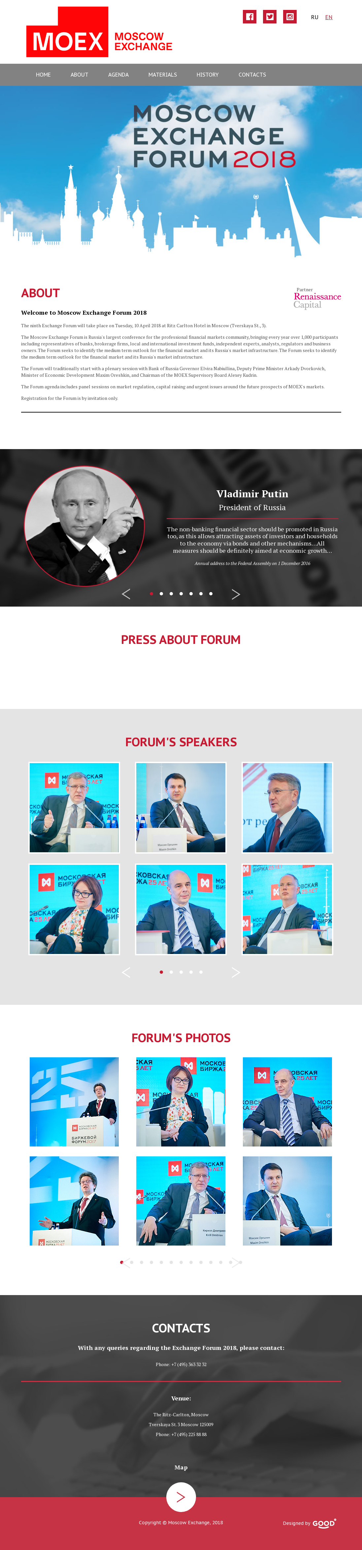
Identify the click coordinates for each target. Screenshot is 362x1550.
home (43, 74)
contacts (252, 74)
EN (329, 17)
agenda (118, 74)
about (79, 74)
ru (314, 17)
